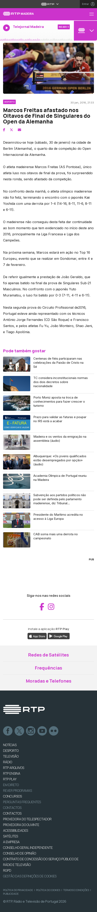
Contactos (12, 807)
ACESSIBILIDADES (15, 830)
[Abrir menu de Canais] (85, 30)
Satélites (10, 836)
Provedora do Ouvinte (21, 825)
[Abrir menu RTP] (49, 4)
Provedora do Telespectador (27, 819)
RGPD (7, 870)
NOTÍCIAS (10, 745)
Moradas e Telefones (48, 681)
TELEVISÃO (11, 756)
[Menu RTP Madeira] (93, 14)
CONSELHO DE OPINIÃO (19, 853)
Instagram (31, 731)
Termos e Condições (76, 890)
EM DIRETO (11, 785)
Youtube (42, 731)
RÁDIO (7, 762)
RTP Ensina (11, 773)
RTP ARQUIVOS (13, 768)
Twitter (19, 731)
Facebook (8, 731)
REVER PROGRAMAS (17, 790)
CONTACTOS (12, 813)
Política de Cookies (48, 890)
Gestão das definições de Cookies (29, 876)
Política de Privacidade (18, 890)
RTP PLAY (10, 779)
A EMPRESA (11, 842)
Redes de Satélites (48, 655)
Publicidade (11, 893)
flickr (54, 731)
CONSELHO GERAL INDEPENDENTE (28, 847)
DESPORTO (11, 750)
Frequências (48, 668)
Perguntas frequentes (22, 802)
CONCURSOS (12, 796)
